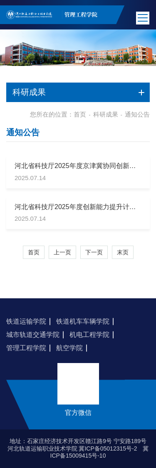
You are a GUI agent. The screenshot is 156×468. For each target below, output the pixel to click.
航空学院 (69, 347)
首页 (80, 114)
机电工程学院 (89, 334)
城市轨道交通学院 (32, 334)
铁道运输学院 (26, 321)
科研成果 (105, 114)
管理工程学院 (26, 347)
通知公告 (137, 114)
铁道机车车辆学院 (82, 321)
